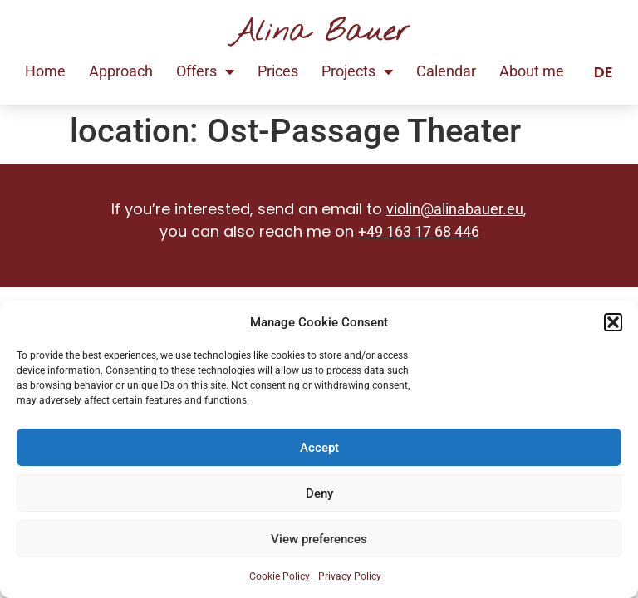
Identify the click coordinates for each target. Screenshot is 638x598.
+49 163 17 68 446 (418, 231)
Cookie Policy (279, 576)
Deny (319, 493)
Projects (357, 71)
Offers (205, 71)
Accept (319, 447)
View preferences (319, 539)
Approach (121, 71)
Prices (278, 71)
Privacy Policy (349, 576)
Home (45, 71)
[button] (613, 322)
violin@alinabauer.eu (454, 209)
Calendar (446, 71)
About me (531, 71)
